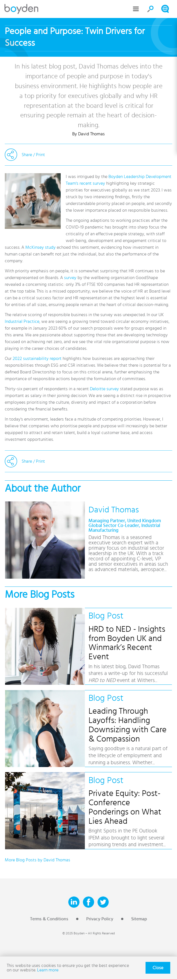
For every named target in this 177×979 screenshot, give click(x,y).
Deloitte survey (104, 389)
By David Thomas (88, 134)
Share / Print (33, 154)
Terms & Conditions (49, 919)
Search (150, 9)
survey (70, 277)
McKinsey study (40, 247)
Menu (136, 9)
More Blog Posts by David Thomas (37, 860)
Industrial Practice (22, 321)
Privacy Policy (99, 919)
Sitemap (139, 919)
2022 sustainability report (37, 358)
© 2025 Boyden (73, 933)
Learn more (47, 970)
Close (158, 968)
